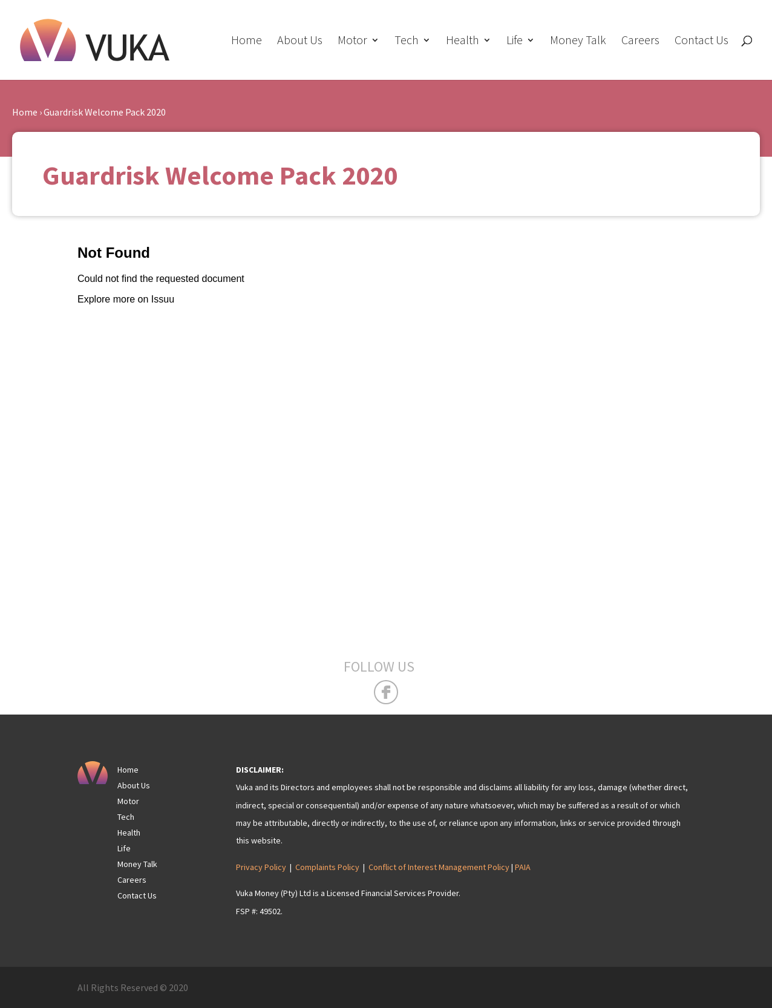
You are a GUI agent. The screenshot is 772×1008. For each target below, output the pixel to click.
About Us (299, 41)
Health (462, 41)
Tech (406, 41)
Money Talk (578, 41)
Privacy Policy (261, 867)
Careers (640, 41)
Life (514, 41)
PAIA (523, 867)
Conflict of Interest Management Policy (438, 867)
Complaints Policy (327, 867)
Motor (352, 41)
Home (246, 41)
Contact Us (701, 41)
